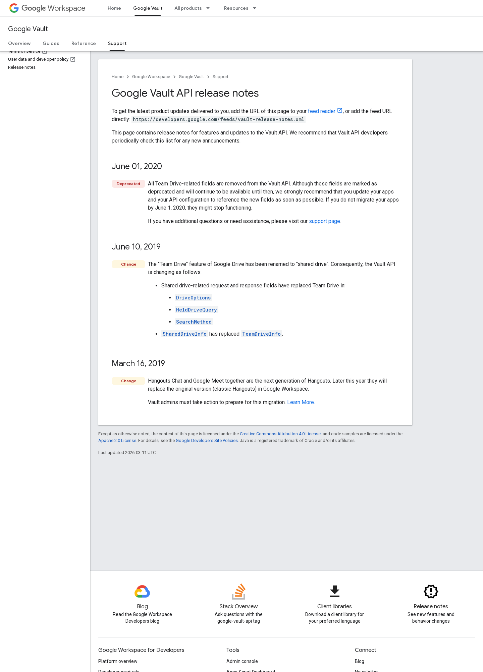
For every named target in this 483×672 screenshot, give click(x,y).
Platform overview (118, 661)
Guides (51, 43)
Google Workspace (151, 76)
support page (324, 221)
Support (220, 76)
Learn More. (301, 402)
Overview (19, 43)
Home (114, 8)
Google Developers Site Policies (207, 440)
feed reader (321, 111)
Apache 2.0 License (117, 440)
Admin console (242, 661)
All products (188, 8)
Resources (236, 8)
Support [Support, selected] (117, 43)
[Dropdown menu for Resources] (257, 8)
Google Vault (28, 29)
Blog (359, 661)
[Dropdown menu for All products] (210, 8)
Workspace (53, 8)
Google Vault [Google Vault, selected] (147, 8)
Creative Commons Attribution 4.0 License (280, 433)
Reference (83, 43)
